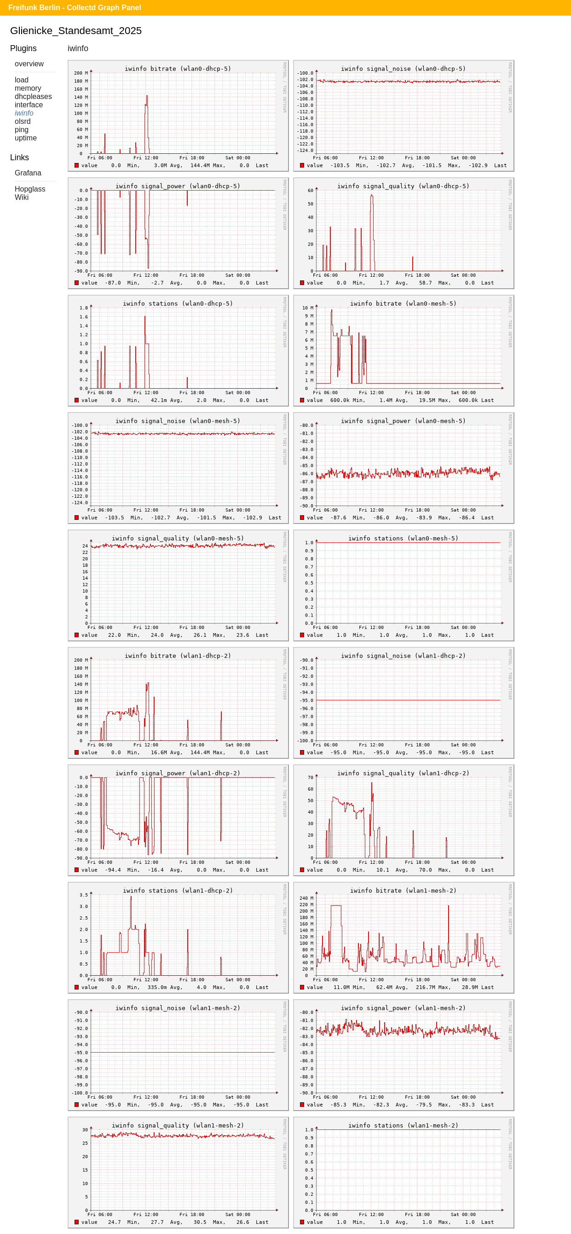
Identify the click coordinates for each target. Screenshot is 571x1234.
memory (28, 88)
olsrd (23, 121)
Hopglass (30, 189)
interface (29, 105)
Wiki (22, 197)
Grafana (28, 173)
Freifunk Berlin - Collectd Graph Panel (74, 8)
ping (22, 130)
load (22, 80)
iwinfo (24, 113)
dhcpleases (33, 96)
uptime (26, 138)
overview (29, 64)
